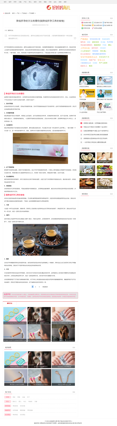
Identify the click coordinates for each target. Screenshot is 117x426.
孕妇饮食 (15, 406)
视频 (45, 2)
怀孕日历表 (87, 28)
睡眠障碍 (97, 45)
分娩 (20, 2)
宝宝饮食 (22, 406)
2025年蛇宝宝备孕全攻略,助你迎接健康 (96, 134)
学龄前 (30, 401)
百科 (40, 2)
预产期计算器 (108, 22)
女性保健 (15, 410)
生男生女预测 (98, 28)
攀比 (110, 45)
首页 (5, 2)
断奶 (90, 66)
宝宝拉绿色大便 (95, 39)
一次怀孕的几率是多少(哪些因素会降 (95, 142)
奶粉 (60, 2)
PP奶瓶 (104, 45)
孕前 (14, 397)
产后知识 (24, 13)
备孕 (10, 2)
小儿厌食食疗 (85, 51)
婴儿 (20, 401)
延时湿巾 (95, 48)
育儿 (30, 2)
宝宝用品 (22, 414)
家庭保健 (22, 410)
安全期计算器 (87, 22)
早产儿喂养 (103, 63)
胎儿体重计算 (108, 25)
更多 (74, 347)
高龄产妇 (92, 60)
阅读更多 (45, 287)
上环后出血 (85, 48)
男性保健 (30, 410)
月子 (28, 397)
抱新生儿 (83, 66)
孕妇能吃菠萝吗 (106, 39)
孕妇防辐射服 (83, 60)
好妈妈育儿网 (58, 7)
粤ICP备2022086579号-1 (65, 421)
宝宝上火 (101, 60)
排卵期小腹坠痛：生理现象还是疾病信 (95, 123)
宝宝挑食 (95, 63)
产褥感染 (84, 39)
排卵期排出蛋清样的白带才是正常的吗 (95, 138)
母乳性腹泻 (103, 48)
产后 (25, 2)
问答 (50, 2)
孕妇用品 (15, 414)
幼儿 (25, 401)
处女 (88, 42)
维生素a (103, 51)
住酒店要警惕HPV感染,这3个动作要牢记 (96, 131)
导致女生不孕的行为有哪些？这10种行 (95, 127)
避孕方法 (10, 30)
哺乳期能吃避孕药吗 (99, 54)
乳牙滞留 (110, 42)
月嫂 (35, 401)
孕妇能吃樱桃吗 (86, 45)
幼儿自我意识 (85, 54)
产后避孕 (31, 13)
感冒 (65, 2)
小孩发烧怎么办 (85, 63)
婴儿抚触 (103, 42)
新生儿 (15, 401)
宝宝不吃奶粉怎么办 (88, 57)
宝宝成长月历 (98, 22)
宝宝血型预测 (87, 25)
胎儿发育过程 (98, 25)
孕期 (18, 397)
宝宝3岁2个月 (104, 57)
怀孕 (15, 2)
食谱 (35, 2)
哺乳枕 (82, 42)
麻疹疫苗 (95, 42)
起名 (55, 2)
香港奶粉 (95, 51)
